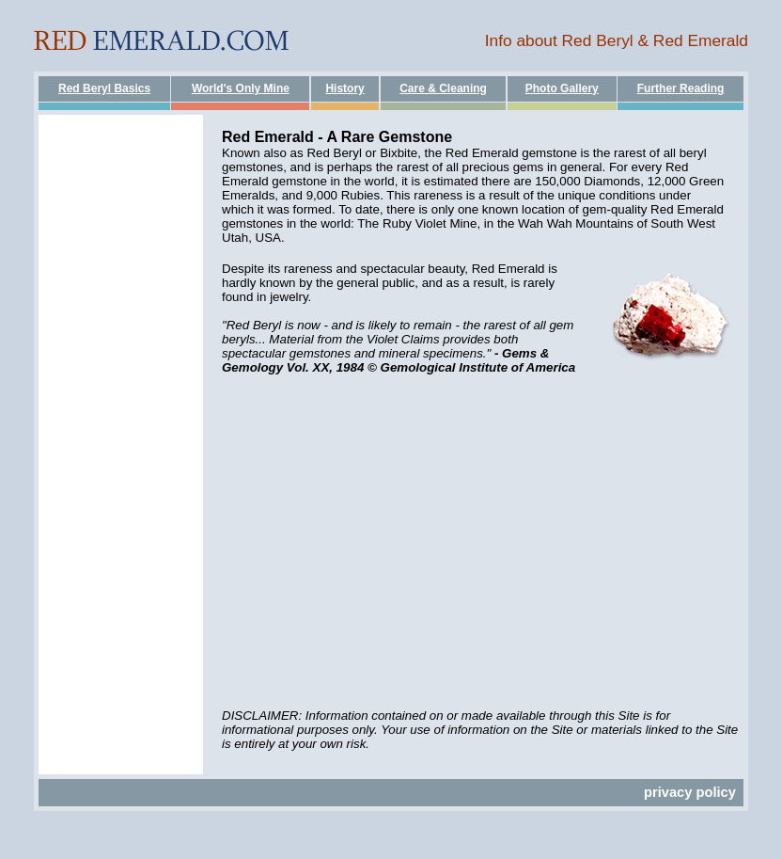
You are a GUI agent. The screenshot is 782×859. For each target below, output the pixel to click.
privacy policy (690, 792)
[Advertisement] (121, 397)
